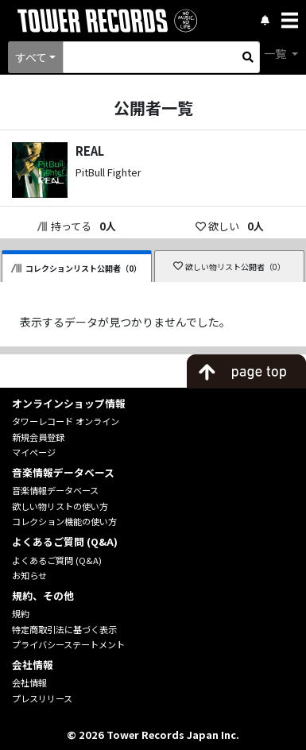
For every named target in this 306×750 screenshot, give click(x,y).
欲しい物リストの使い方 (60, 506)
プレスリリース (42, 698)
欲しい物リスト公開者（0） (229, 267)
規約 (20, 613)
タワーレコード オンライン (65, 421)
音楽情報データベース (55, 490)
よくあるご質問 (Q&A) (57, 560)
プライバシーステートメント (68, 644)
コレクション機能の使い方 (64, 521)
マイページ (34, 452)
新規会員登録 (38, 437)
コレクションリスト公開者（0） (76, 268)
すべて (31, 57)
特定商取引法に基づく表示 (64, 629)
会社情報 (29, 682)
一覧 (276, 53)
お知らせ (29, 575)
